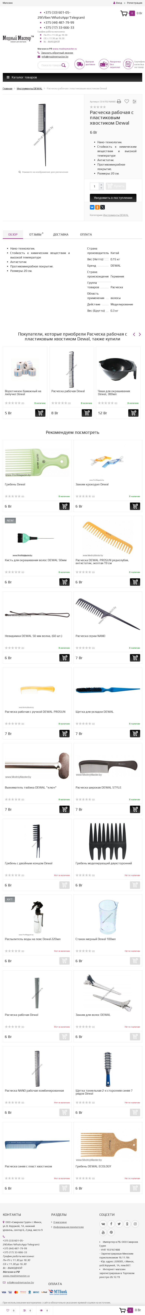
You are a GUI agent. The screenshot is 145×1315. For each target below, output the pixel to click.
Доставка (60, 234)
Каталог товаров (22, 77)
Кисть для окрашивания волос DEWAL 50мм (35, 560)
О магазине (60, 1222)
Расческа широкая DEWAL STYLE (98, 787)
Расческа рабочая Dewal (68, 391)
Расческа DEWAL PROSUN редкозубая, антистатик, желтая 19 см (102, 561)
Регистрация (134, 2)
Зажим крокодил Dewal (92, 484)
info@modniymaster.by (55, 56)
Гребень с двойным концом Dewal (28, 863)
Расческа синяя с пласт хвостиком (28, 1166)
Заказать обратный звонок (57, 52)
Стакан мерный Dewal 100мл (96, 939)
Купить (119, 186)
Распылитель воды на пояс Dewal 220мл (32, 939)
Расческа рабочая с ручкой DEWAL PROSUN (35, 711)
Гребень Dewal (15, 484)
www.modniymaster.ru (65, 48)
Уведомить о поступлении (113, 198)
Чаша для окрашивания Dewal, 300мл (114, 392)
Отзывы (36, 234)
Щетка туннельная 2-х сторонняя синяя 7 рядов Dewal (104, 1092)
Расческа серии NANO (90, 636)
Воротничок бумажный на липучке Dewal (23, 392)
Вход (117, 2)
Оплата (86, 234)
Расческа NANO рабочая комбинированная (34, 1090)
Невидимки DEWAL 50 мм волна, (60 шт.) (33, 636)
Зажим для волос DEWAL (93, 1015)
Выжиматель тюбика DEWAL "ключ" (31, 787)
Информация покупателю (68, 1226)
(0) (14, 403)
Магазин (8, 2)
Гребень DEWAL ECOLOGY (93, 1166)
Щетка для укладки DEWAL (95, 711)
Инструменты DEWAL (116, 215)
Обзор (12, 234)
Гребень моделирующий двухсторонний (104, 863)
